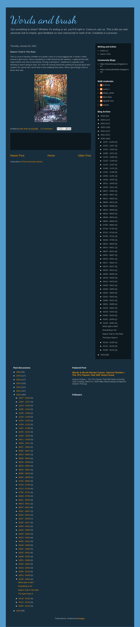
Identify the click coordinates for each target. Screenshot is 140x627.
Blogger (81, 618)
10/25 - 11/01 (109, 176)
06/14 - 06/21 (109, 247)
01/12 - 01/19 (109, 346)
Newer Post (17, 155)
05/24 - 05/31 (109, 259)
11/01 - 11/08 (109, 172)
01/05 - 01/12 (109, 350)
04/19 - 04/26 (109, 278)
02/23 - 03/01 (109, 308)
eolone (106, 105)
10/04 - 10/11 (109, 187)
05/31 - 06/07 (109, 255)
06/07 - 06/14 (109, 251)
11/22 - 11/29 (109, 161)
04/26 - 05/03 (109, 274)
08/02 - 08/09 (109, 221)
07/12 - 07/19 (109, 232)
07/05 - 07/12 (109, 236)
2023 (103, 127)
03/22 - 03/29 (109, 293)
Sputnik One (108, 101)
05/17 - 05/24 (109, 263)
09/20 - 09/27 (109, 195)
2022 (103, 131)
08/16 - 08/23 (109, 213)
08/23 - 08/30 (109, 210)
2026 (103, 116)
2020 (103, 138)
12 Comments (46, 129)
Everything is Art (109, 330)
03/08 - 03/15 (109, 300)
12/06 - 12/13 (109, 153)
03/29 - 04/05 (109, 289)
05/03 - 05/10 (109, 270)
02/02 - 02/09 (109, 319)
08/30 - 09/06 (109, 206)
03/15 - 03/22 (109, 297)
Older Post (84, 155)
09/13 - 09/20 (109, 198)
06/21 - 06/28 (109, 244)
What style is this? (110, 326)
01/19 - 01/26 (109, 342)
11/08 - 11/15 (109, 168)
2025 (103, 120)
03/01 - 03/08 (109, 304)
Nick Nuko (107, 97)
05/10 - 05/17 (109, 266)
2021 (103, 135)
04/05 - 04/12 (109, 285)
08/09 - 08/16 (109, 217)
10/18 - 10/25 (109, 180)
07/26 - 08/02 (109, 225)
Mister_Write (108, 93)
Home (51, 155)
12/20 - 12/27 (109, 146)
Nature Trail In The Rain (112, 334)
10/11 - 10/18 (109, 183)
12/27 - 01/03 (109, 142)
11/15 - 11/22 (109, 164)
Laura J (103, 54)
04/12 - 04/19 (109, 281)
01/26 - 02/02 (109, 323)
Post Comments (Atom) (32, 162)
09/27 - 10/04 (109, 191)
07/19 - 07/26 (109, 229)
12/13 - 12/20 (109, 149)
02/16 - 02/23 (109, 312)
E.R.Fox (106, 85)
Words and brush (43, 20)
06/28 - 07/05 (109, 240)
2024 (103, 123)
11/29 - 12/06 (109, 157)
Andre (102, 51)
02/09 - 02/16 (109, 315)
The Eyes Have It (109, 338)
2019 (103, 355)
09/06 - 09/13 (109, 202)
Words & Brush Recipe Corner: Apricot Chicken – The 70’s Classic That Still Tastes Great (99, 373)
